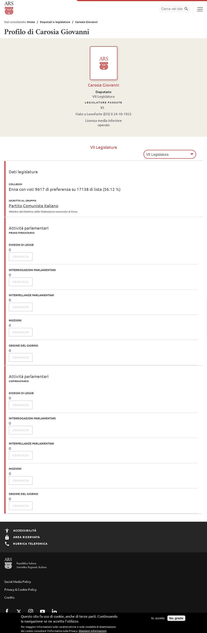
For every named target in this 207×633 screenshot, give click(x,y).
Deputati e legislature (55, 22)
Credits (9, 597)
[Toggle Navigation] (200, 8)
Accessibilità (20, 530)
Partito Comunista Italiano (33, 205)
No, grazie (176, 619)
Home (31, 22)
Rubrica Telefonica (26, 543)
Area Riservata (22, 537)
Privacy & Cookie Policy (20, 589)
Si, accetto (158, 619)
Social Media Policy (17, 581)
